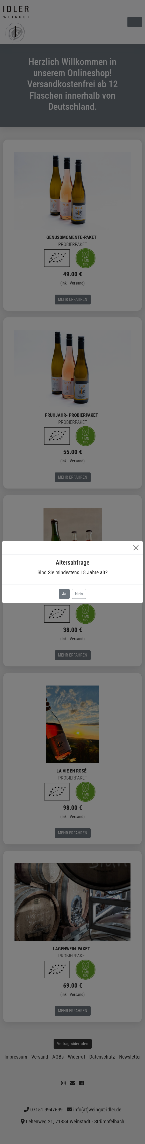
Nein (79, 593)
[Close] (136, 547)
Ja (64, 593)
